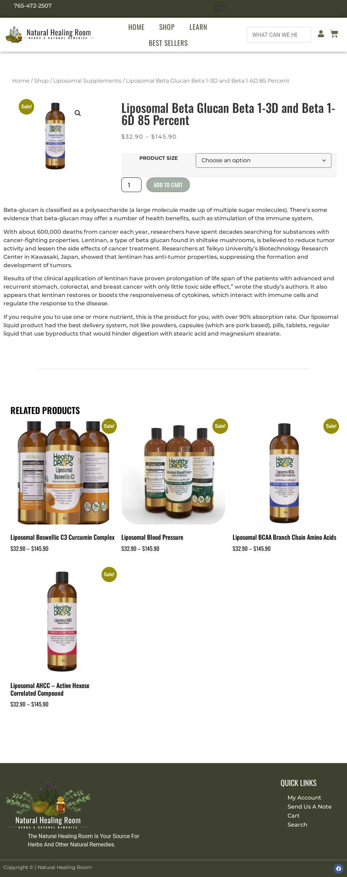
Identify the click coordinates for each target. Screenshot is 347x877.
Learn (198, 27)
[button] (219, 7)
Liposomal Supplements (87, 80)
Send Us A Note (310, 806)
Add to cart (168, 185)
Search (297, 824)
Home (136, 27)
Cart (294, 815)
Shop (167, 27)
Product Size (158, 158)
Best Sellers (168, 43)
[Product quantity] (131, 184)
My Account (304, 797)
